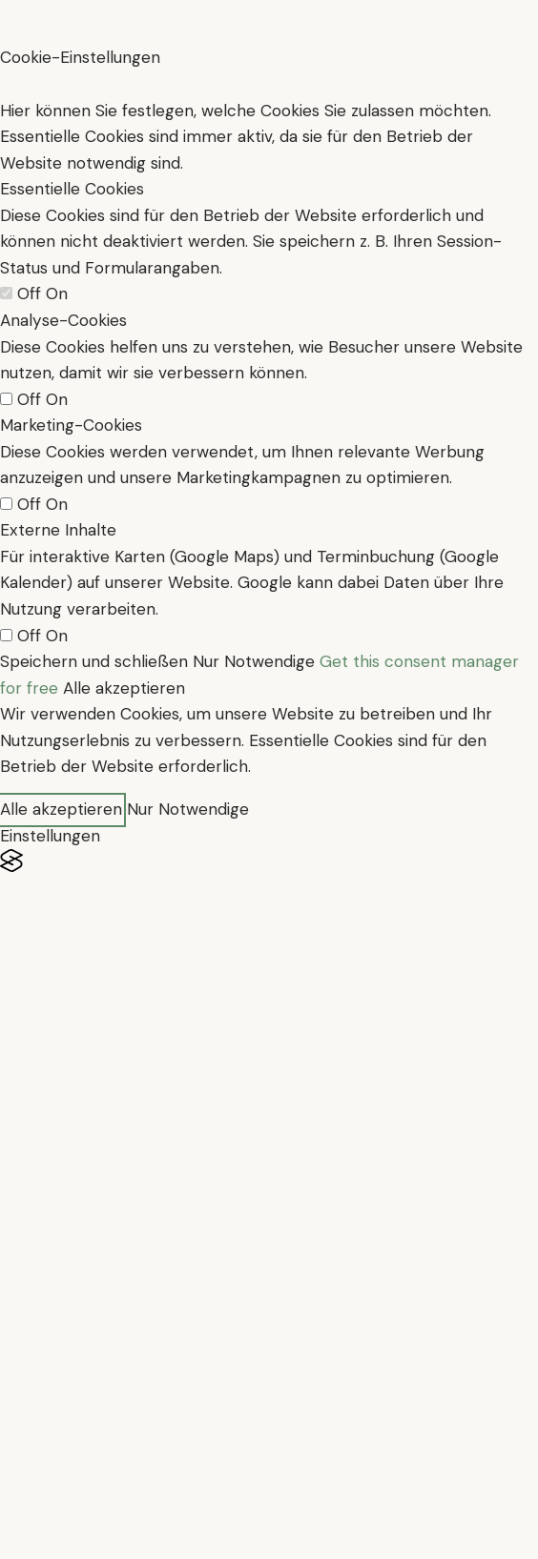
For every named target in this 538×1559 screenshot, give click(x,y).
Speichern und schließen (94, 661)
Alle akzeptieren (124, 688)
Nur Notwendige (254, 661)
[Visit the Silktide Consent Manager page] (269, 861)
